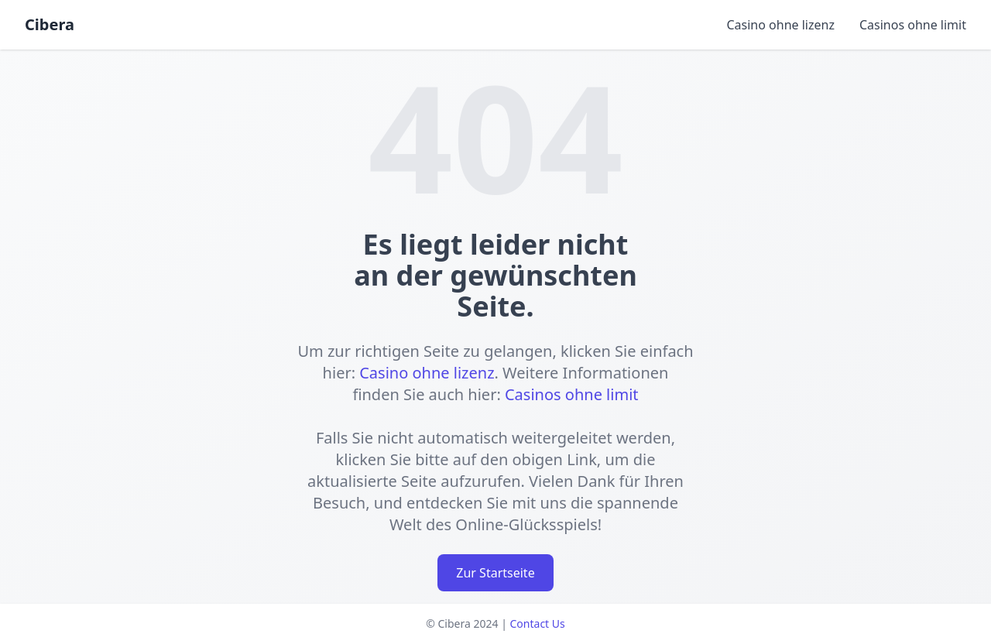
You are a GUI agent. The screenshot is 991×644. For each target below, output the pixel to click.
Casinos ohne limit (912, 24)
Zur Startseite (495, 572)
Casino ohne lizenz (780, 24)
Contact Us (537, 623)
